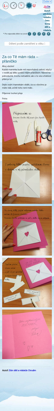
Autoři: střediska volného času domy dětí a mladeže (47, 21)
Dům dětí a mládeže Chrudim (22, 370)
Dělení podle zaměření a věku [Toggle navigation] (27, 43)
